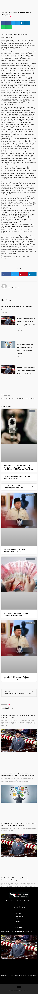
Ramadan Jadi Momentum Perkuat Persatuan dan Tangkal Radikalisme (16, 678)
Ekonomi (14, 398)
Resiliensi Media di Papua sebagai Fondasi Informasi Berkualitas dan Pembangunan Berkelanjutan (26, 371)
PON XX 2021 (20, 398)
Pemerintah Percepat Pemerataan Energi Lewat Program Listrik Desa (18, 487)
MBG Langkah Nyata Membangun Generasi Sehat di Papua (16, 550)
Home (3, 398)
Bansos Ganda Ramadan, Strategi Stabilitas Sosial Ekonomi (16, 614)
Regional (28, 398)
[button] (6, 23)
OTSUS (33, 398)
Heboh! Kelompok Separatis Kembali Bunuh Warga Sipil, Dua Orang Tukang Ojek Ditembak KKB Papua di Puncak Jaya (19, 467)
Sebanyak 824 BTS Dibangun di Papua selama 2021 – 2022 (17, 477)
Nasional (8, 398)
